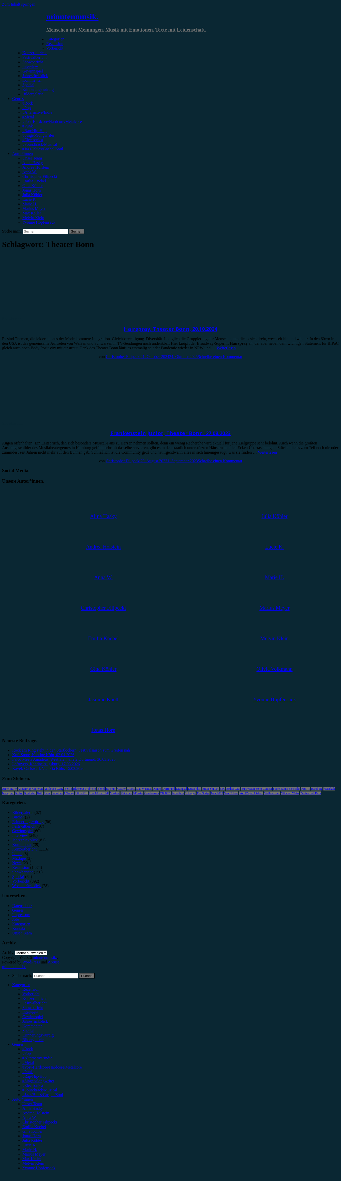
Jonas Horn (31, 190)
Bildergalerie (32, 94)
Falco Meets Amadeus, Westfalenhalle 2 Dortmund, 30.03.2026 (63, 759)
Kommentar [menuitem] (32, 1026)
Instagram (8, 793)
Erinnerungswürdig (38, 89)
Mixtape (19, 858)
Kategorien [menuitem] (21, 985)
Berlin (68, 788)
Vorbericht (54, 48)
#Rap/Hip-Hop (34, 130)
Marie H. (29, 204)
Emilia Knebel (34, 181)
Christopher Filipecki (39, 176)
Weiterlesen (226, 348)
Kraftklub (30, 793)
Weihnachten (272, 793)
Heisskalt (329, 788)
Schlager (190, 793)
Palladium (178, 793)
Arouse (54, 962)
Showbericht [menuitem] (32, 1007)
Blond (101, 788)
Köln (40, 793)
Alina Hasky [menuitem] (32, 1108)
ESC (222, 788)
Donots (157, 788)
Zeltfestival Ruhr (310, 793)
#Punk (27, 126)
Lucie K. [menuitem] (29, 1145)
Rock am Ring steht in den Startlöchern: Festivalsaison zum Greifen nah (71, 750)
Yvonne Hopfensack (38, 222)
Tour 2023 (217, 793)
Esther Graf (233, 788)
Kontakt (18, 928)
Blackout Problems (84, 788)
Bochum (111, 788)
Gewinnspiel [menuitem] (32, 1017)
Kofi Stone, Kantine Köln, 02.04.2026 (43, 755)
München (126, 793)
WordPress (31, 962)
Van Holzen (231, 793)
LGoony (69, 793)
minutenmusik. (72, 16)
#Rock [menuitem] (27, 1049)
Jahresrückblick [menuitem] (35, 1021)
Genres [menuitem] (18, 1044)
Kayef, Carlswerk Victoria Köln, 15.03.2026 (48, 768)
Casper (121, 788)
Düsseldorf (194, 788)
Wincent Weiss (290, 793)
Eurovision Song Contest (256, 788)
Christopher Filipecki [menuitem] (39, 1122)
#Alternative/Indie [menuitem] (37, 1058)
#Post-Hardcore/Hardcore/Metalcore (52, 121)
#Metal (28, 117)
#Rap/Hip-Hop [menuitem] (34, 1076)
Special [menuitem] (28, 1030)
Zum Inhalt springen (18, 4)
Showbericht (32, 62)
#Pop (26, 108)
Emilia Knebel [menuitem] (34, 1127)
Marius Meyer (34, 208)
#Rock (27, 103)
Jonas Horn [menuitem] (31, 1136)
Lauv (47, 793)
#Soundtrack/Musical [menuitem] (39, 1090)
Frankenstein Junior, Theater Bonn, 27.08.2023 (170, 433)
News (16, 863)
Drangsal (181, 788)
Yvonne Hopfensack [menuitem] (38, 1168)
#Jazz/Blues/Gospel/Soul (42, 149)
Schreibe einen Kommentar (220, 356)
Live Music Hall (99, 793)
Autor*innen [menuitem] (22, 1099)
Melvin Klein (33, 217)
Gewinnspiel (32, 71)
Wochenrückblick (26, 886)
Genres (18, 98)
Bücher (18, 817)
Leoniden (57, 793)
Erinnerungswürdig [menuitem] (38, 1035)
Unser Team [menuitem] (32, 1104)
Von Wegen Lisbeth (251, 793)
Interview (30, 66)
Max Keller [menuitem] (31, 1159)
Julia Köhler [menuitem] (32, 1140)
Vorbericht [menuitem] (30, 994)
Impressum (21, 915)
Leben (17, 854)
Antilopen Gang (53, 788)
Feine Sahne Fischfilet (286, 788)
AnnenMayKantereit (30, 788)
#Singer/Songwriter (38, 135)
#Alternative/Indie (37, 112)
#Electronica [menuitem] (32, 1085)
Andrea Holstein (35, 167)
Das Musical (144, 788)
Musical (115, 793)
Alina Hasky (32, 163)
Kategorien (55, 39)
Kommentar (32, 80)
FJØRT (305, 788)
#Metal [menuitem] (28, 1062)
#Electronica (32, 140)
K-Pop (19, 793)
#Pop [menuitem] (26, 1053)
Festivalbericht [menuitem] (34, 1003)
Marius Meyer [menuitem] (34, 1154)
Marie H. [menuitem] (29, 1149)
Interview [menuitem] (30, 1012)
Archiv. (8, 952)
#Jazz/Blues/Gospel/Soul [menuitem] (42, 1094)
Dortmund (168, 788)
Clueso (131, 788)
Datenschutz (22, 905)
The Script (203, 793)
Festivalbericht (34, 57)
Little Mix (81, 793)
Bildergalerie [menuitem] (32, 1040)
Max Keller (31, 213)
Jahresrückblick (35, 76)
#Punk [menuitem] (27, 1072)
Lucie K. (29, 199)
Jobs (15, 919)
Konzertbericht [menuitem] (34, 998)
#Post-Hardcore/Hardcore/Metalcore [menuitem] (52, 1067)
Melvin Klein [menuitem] (33, 1163)
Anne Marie (9, 788)
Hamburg (316, 788)
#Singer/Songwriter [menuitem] (38, 1081)
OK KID (165, 793)
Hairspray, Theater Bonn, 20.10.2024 (170, 328)
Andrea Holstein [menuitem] (35, 1113)
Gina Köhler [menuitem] (32, 1131)
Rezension (54, 43)
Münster (138, 793)
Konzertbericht (34, 53)
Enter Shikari (210, 788)
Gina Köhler (32, 185)
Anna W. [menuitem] (29, 1117)
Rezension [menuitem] (30, 989)
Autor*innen (22, 153)
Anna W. (29, 172)
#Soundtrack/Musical (39, 144)
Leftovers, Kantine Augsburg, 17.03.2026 (46, 764)
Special (28, 85)
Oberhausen (151, 793)
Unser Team (32, 158)
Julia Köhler (32, 195)
